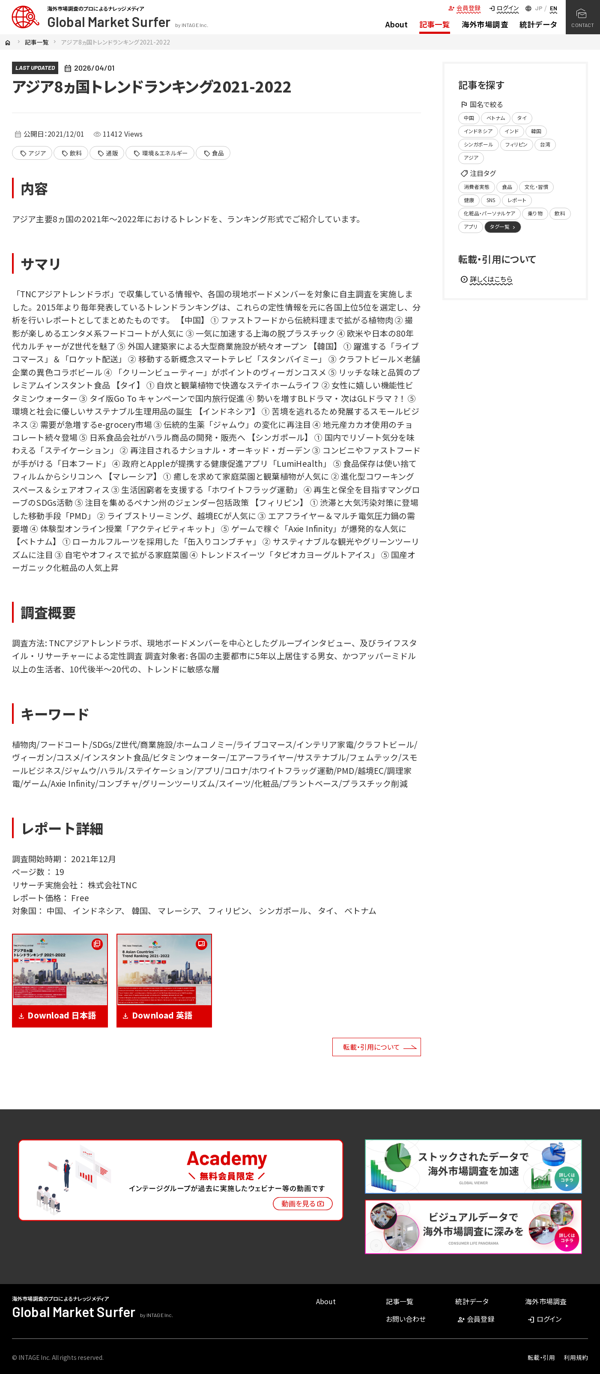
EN (553, 8)
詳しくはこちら (486, 279)
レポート (517, 199)
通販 (107, 153)
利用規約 (576, 1357)
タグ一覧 (503, 226)
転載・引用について (371, 1047)
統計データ (538, 24)
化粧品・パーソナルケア (490, 213)
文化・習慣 (536, 186)
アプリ (471, 226)
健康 (469, 199)
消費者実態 (477, 186)
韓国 (536, 130)
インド (511, 130)
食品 (213, 153)
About (396, 24)
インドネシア (478, 130)
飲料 (71, 153)
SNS (491, 199)
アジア (33, 153)
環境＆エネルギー (160, 153)
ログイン (503, 7)
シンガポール (478, 144)
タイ (522, 117)
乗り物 (535, 213)
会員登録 (464, 7)
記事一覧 (435, 24)
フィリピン (516, 144)
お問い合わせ (406, 1319)
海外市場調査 (485, 24)
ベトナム (496, 117)
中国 (469, 117)
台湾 (545, 144)
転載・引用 (541, 1357)
